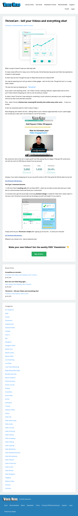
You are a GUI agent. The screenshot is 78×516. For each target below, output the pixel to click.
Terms (38, 505)
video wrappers (10, 474)
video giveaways (10, 438)
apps (6, 313)
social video (9, 395)
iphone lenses (9, 353)
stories (7, 399)
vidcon (7, 413)
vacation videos (10, 410)
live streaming (9, 360)
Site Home (39, 4)
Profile (67, 9)
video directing (10, 431)
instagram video (10, 345)
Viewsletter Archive (50, 4)
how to (7, 335)
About (23, 505)
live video (8, 363)
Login (73, 9)
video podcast (9, 460)
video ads (8, 417)
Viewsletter (30, 505)
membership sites (10, 374)
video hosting (9, 442)
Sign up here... (39, 254)
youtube (7, 485)
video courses (9, 427)
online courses (28, 25)
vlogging (8, 477)
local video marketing (12, 367)
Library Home (29, 4)
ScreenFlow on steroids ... (13, 272)
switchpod (8, 403)
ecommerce (8, 25)
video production (32, 275)
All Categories (9, 310)
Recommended (62, 4)
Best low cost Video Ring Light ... (16, 282)
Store (6, 505)
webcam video (9, 481)
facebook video (10, 327)
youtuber (8, 488)
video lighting (9, 284)
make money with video (12, 370)
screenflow (8, 275)
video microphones (11, 456)
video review (9, 470)
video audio (9, 424)
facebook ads (9, 324)
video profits (9, 467)
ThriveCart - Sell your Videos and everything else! (22, 291)
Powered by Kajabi (10, 511)
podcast (7, 388)
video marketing (23, 275)
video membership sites (12, 452)
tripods (7, 406)
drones (7, 317)
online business (18, 25)
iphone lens (9, 349)
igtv (6, 338)
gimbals (7, 331)
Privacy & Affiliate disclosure (51, 505)
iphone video (9, 356)
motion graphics (10, 378)
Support (72, 4)
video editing (15, 275)
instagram (8, 342)
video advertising (10, 420)
